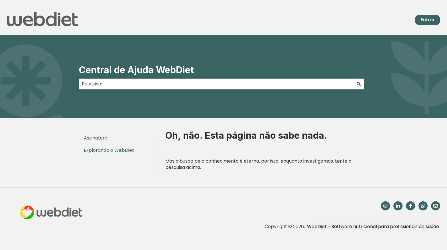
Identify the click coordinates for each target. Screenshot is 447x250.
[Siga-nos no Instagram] (385, 205)
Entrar (427, 20)
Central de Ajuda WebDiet (136, 69)
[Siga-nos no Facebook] (410, 205)
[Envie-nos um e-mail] (435, 205)
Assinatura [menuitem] (95, 138)
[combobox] (216, 84)
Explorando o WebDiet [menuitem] (109, 150)
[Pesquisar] (358, 84)
